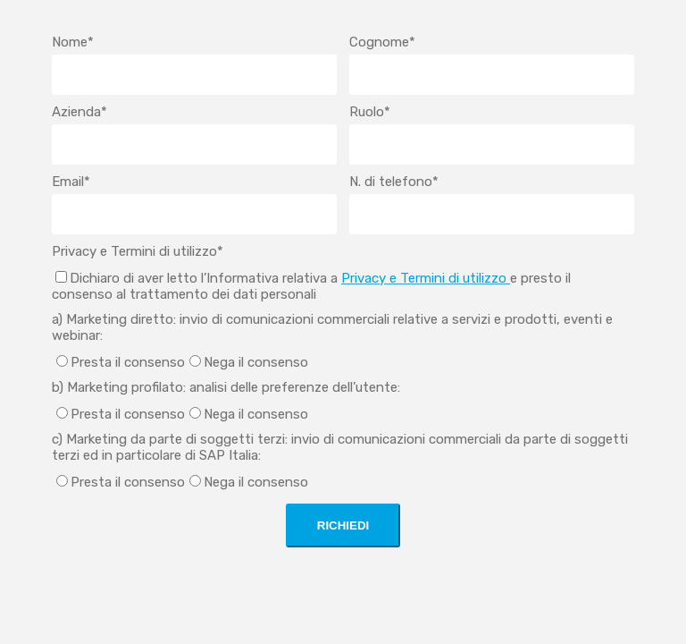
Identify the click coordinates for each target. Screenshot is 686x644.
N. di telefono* (394, 182)
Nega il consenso (256, 362)
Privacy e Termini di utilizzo (425, 278)
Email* (71, 182)
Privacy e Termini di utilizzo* (137, 251)
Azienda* (79, 112)
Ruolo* (369, 112)
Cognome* (382, 42)
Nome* (73, 42)
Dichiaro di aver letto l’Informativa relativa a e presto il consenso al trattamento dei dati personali (311, 286)
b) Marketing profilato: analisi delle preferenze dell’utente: (226, 387)
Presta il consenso (128, 362)
